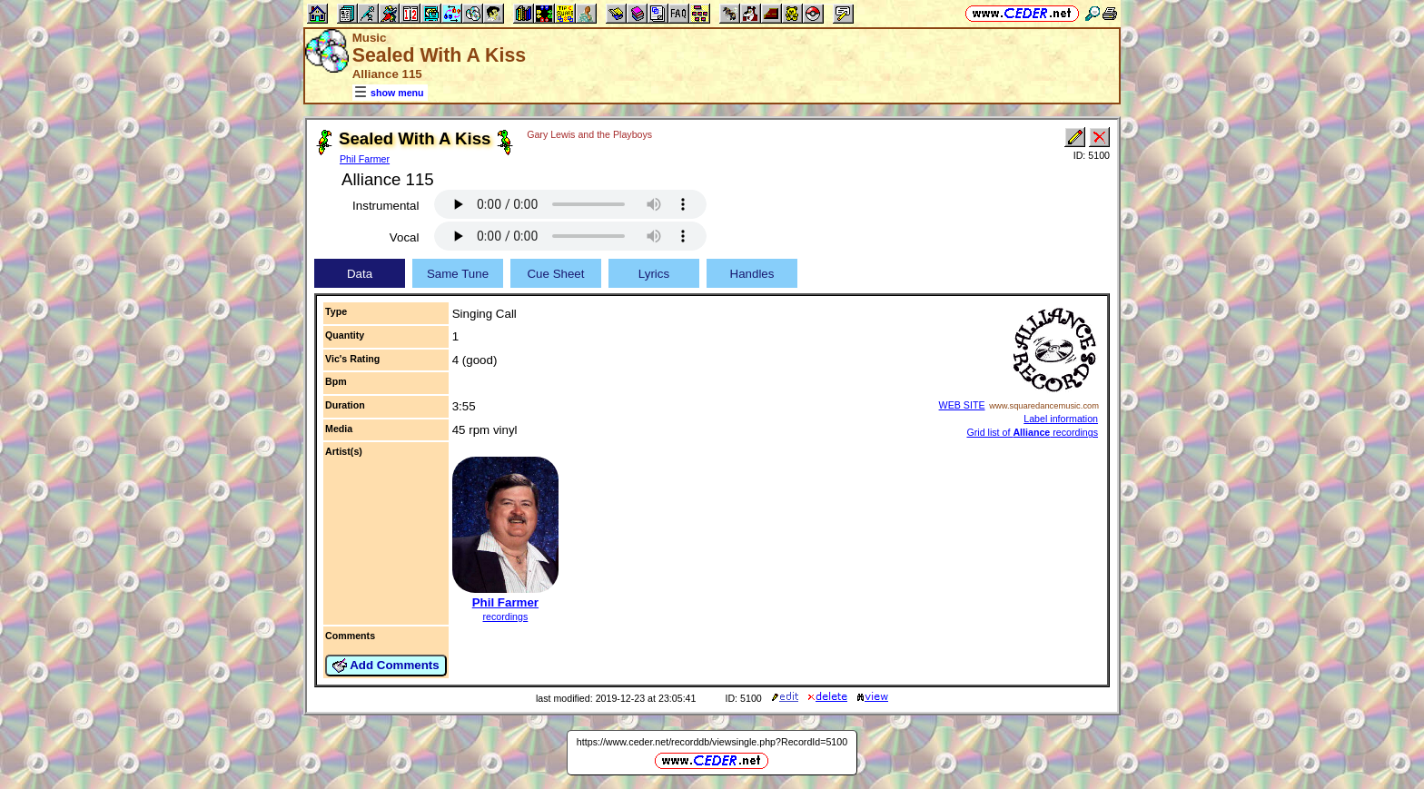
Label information (1061, 418)
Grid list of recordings (1032, 432)
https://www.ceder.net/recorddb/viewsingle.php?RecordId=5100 (712, 741)
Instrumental (385, 205)
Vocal (405, 237)
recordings (506, 616)
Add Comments (386, 665)
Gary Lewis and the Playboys (589, 134)
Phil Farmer (365, 158)
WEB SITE (962, 404)
